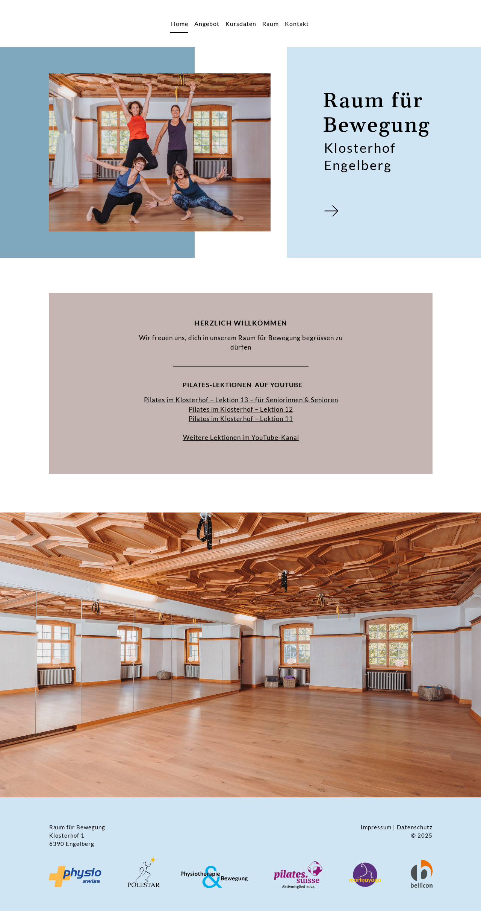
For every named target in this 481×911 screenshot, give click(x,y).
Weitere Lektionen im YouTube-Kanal (241, 437)
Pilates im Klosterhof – (224, 409)
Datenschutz (415, 827)
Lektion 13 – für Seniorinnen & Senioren (276, 400)
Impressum (376, 827)
